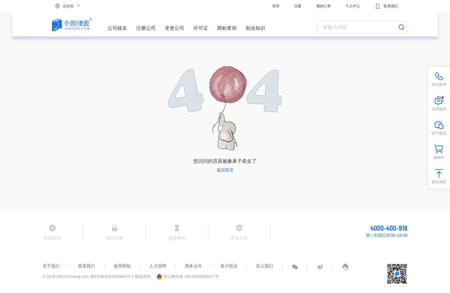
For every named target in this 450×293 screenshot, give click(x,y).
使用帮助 (122, 266)
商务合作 (193, 266)
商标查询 (227, 28)
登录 (275, 6)
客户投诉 (228, 266)
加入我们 (264, 266)
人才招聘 (157, 266)
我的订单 (323, 6)
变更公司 (174, 28)
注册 (297, 6)
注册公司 (146, 28)
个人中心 (352, 6)
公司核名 (117, 28)
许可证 (200, 28)
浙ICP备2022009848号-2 (112, 276)
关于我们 (51, 266)
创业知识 (255, 28)
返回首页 (225, 170)
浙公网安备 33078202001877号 (187, 276)
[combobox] (361, 27)
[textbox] (361, 27)
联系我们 (386, 6)
